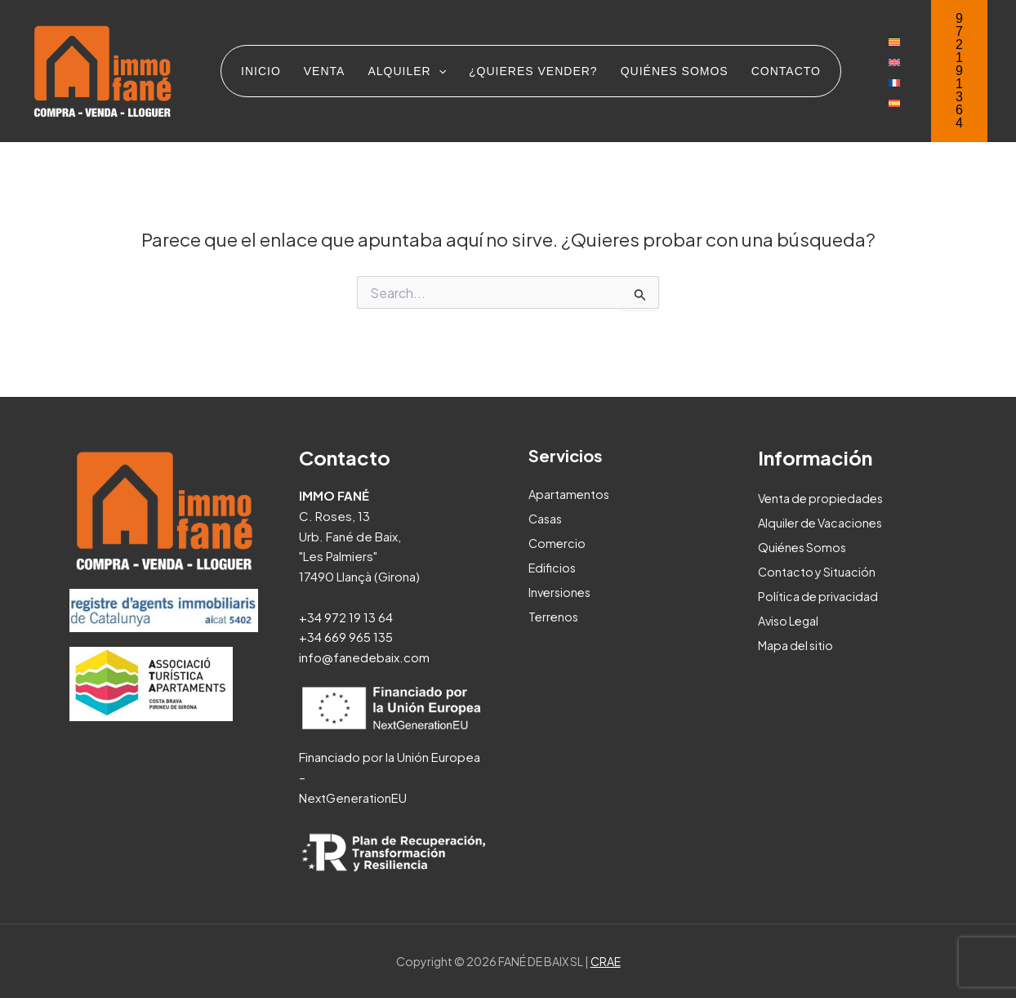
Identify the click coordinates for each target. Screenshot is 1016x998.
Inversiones (561, 591)
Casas (546, 518)
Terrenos (554, 616)
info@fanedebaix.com (364, 657)
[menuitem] (894, 40)
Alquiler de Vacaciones (823, 522)
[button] (959, 71)
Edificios (553, 567)
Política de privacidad (819, 596)
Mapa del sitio (797, 645)
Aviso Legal (790, 620)
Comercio (557, 542)
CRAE (605, 961)
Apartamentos (570, 493)
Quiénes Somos (804, 547)
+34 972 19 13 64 (346, 617)
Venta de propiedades (823, 498)
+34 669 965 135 (346, 636)
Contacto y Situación (818, 571)
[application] (438, 71)
